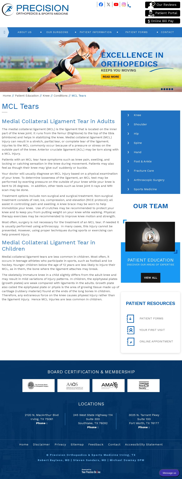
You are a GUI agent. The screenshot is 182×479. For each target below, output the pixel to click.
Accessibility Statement (144, 444)
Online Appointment (150, 342)
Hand (137, 152)
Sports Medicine (145, 189)
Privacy (60, 444)
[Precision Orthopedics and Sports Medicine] (35, 9)
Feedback (95, 444)
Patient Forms (136, 32)
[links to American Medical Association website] (108, 385)
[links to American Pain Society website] (143, 385)
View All (150, 277)
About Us (25, 32)
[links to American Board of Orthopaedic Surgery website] (38, 385)
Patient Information (96, 32)
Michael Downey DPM (127, 460)
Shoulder (140, 124)
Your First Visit (146, 330)
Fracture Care (144, 170)
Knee (46, 95)
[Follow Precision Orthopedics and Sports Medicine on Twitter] (107, 3)
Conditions (61, 95)
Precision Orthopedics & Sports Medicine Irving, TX (93, 454)
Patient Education (27, 95)
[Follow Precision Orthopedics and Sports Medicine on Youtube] (114, 3)
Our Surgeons (57, 32)
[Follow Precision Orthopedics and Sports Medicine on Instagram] (122, 3)
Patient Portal (162, 13)
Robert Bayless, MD (54, 460)
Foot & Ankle (143, 161)
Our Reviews (162, 5)
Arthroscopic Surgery (149, 180)
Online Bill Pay (160, 21)
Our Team (150, 206)
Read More (111, 76)
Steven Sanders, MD (89, 460)
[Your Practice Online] (91, 471)
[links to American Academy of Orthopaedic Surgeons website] (73, 385)
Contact (167, 32)
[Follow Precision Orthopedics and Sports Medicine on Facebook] (99, 3)
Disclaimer (41, 444)
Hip (136, 133)
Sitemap (77, 444)
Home (7, 95)
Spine (138, 143)
